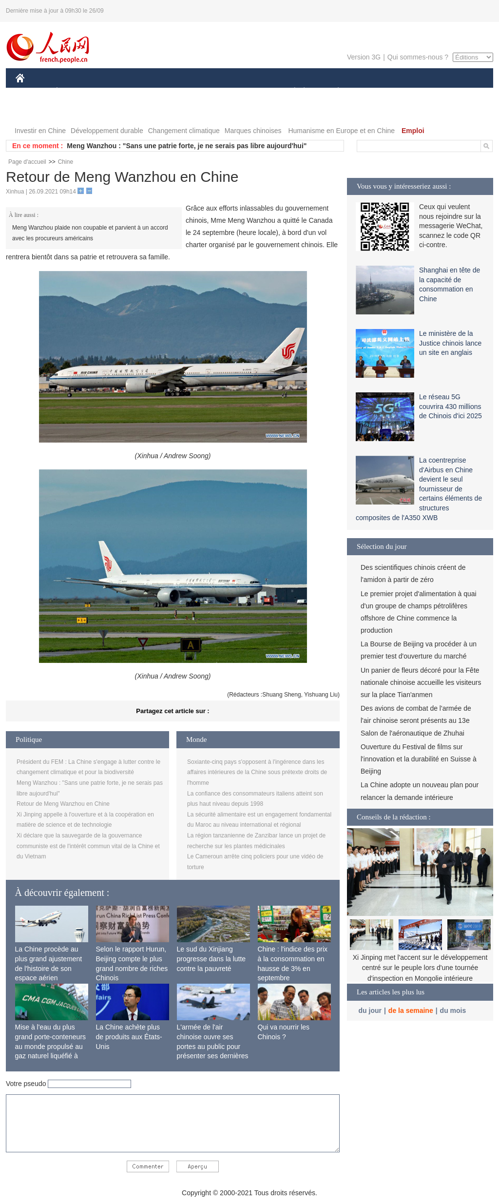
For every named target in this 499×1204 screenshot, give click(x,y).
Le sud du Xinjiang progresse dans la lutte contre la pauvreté (211, 958)
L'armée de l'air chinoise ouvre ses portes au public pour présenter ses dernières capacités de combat (213, 1046)
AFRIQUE (160, 92)
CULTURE (246, 92)
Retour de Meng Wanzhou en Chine (63, 803)
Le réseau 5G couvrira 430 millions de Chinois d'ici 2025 (450, 406)
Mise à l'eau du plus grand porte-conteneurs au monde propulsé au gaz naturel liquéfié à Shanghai (50, 1046)
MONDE (119, 92)
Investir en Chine (40, 131)
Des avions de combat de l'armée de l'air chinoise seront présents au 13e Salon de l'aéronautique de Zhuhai (416, 720)
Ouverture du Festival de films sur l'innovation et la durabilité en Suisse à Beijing (419, 759)
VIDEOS (74, 111)
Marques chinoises (253, 131)
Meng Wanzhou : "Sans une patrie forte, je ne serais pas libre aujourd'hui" (187, 146)
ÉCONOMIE (74, 92)
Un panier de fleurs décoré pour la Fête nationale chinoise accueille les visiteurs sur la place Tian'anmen (421, 682)
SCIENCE (203, 92)
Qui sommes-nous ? (417, 57)
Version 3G (364, 57)
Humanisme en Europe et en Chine (341, 131)
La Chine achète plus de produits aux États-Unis (129, 1036)
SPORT (372, 92)
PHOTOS (35, 111)
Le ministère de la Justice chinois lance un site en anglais (450, 343)
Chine (65, 161)
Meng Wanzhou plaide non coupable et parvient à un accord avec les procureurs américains (90, 233)
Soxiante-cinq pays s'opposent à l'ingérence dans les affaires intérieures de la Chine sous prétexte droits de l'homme (257, 772)
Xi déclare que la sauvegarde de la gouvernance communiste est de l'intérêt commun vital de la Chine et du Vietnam (88, 846)
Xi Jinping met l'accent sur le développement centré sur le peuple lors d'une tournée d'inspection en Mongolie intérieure (420, 967)
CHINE (32, 92)
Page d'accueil (27, 161)
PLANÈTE (333, 92)
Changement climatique (184, 131)
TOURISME (414, 92)
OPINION (459, 92)
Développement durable (107, 131)
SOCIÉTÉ (290, 92)
